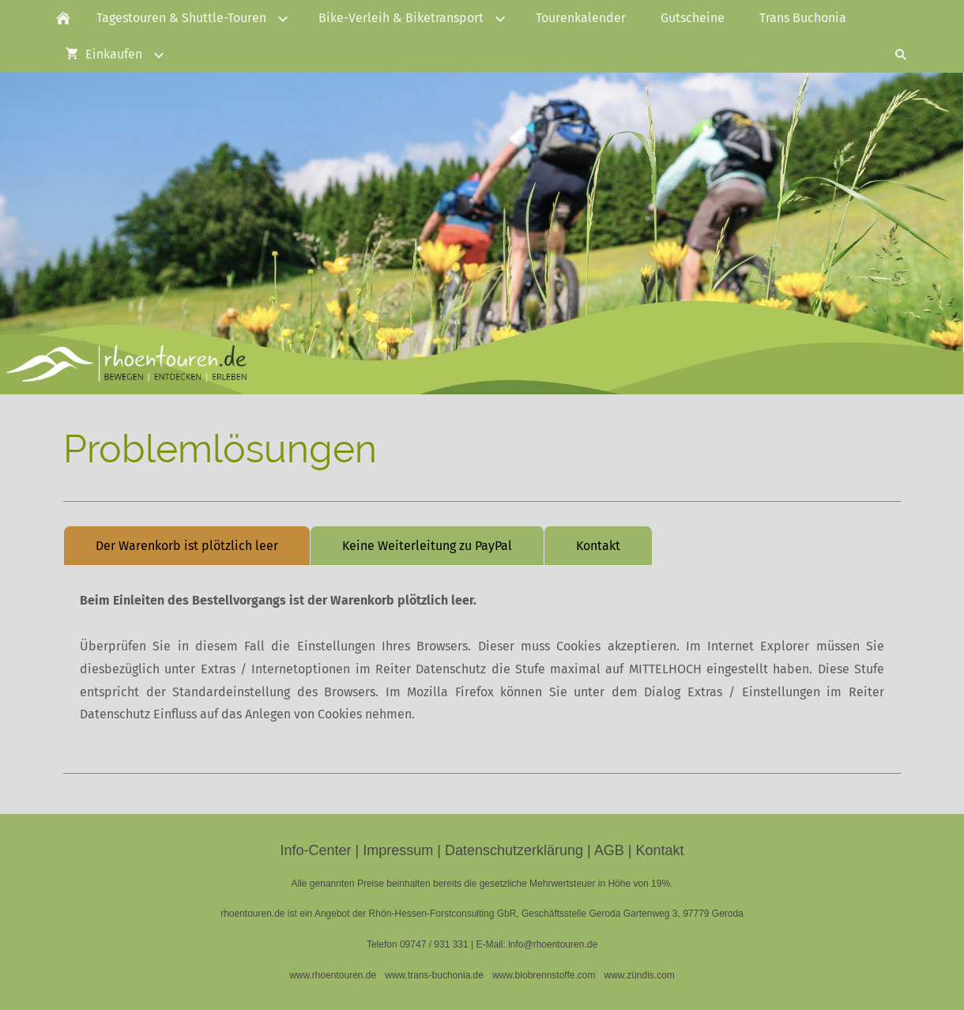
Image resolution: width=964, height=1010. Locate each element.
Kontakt (598, 545)
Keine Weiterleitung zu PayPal (427, 545)
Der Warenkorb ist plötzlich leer (187, 545)
